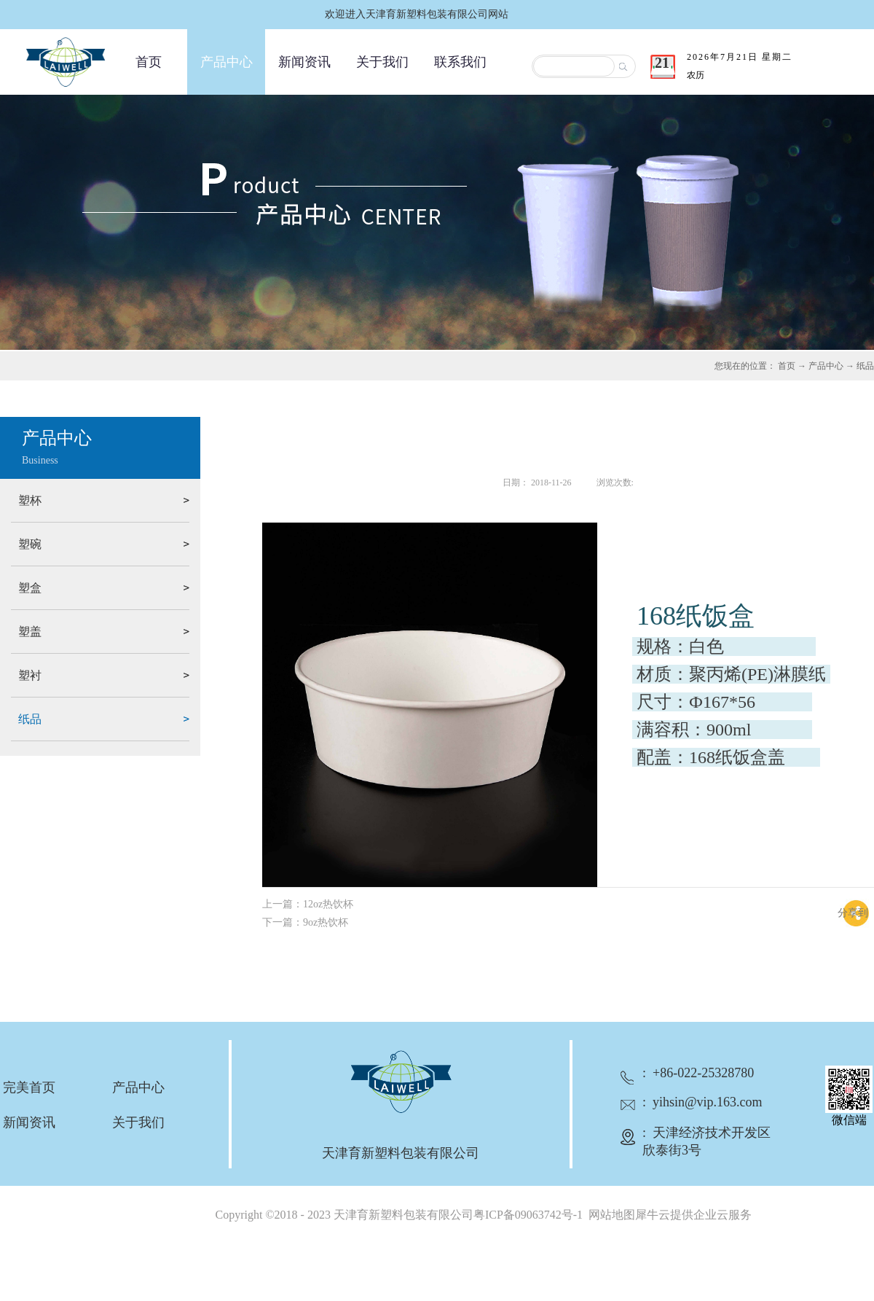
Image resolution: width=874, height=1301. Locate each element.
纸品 (865, 366)
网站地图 (609, 1214)
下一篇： (305, 922)
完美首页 (29, 1087)
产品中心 (825, 366)
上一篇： (307, 904)
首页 (148, 62)
